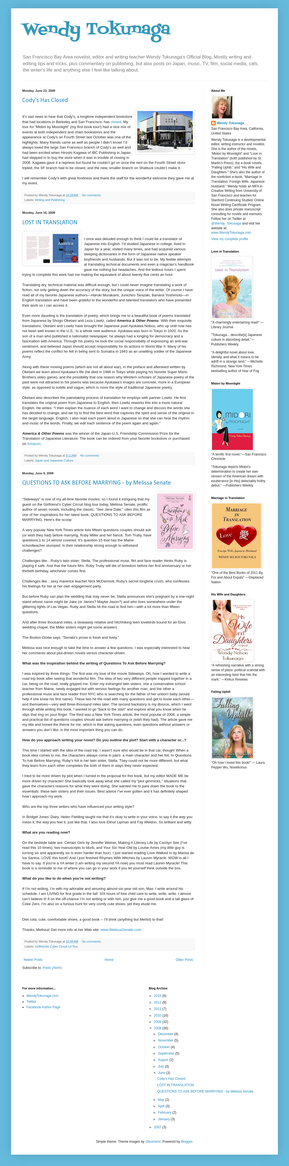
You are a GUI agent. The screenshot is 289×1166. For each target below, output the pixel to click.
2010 (158, 1015)
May (161, 1100)
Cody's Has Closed (45, 100)
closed (116, 122)
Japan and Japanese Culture (54, 460)
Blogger (186, 1142)
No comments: (92, 195)
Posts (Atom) (52, 968)
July (161, 1066)
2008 (158, 1028)
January (164, 1119)
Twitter (31, 1002)
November (166, 1040)
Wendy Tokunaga (96, 29)
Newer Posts (33, 960)
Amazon (34, 444)
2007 (158, 1127)
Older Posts (184, 960)
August (163, 1060)
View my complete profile (229, 239)
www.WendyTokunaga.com (231, 233)
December (166, 1034)
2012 (158, 1002)
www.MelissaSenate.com (121, 930)
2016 (158, 996)
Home (109, 960)
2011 (158, 1009)
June (162, 1073)
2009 (158, 1022)
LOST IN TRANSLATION (50, 223)
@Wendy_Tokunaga (226, 223)
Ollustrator (153, 1142)
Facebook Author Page (43, 1007)
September (166, 1053)
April (161, 1106)
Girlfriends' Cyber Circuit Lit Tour (56, 946)
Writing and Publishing (50, 200)
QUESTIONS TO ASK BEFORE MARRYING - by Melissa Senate (96, 483)
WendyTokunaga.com (42, 996)
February (165, 1112)
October (164, 1047)
